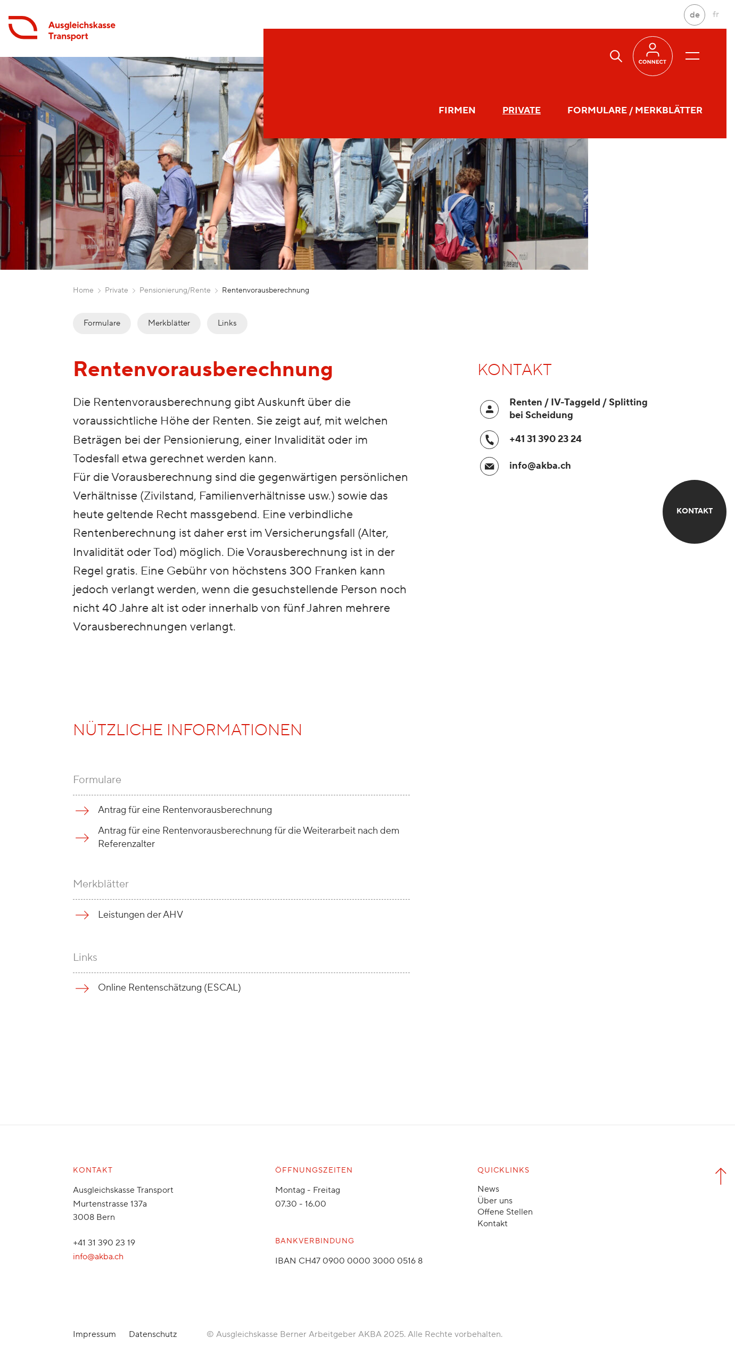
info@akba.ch (540, 466)
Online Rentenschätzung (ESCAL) (169, 988)
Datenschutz (153, 1334)
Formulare (102, 323)
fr (716, 14)
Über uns (495, 1200)
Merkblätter (169, 323)
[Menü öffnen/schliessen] (692, 56)
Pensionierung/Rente (175, 290)
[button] (616, 56)
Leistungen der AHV (140, 915)
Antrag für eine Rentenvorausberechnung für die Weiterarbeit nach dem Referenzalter (249, 837)
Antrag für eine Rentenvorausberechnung (185, 810)
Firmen (306, 56)
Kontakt (492, 1223)
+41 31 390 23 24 (545, 439)
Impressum (94, 1334)
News (488, 1189)
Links (227, 323)
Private (370, 56)
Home (83, 290)
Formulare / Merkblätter (483, 56)
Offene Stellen (505, 1212)
